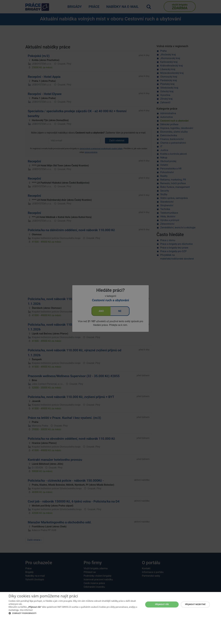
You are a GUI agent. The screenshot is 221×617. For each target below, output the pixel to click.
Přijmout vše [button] (162, 604)
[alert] (110, 308)
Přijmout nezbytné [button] (195, 604)
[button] (74, 613)
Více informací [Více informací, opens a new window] (26, 610)
